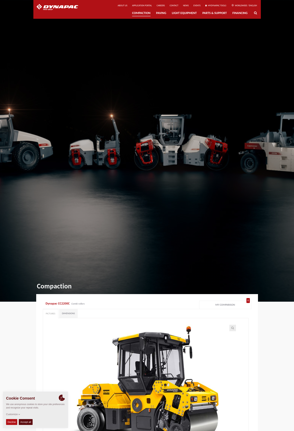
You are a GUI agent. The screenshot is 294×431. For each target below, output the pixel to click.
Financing (240, 13)
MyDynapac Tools (215, 5)
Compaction (141, 13)
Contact (174, 5)
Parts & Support (214, 13)
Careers (161, 5)
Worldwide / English (244, 5)
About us (122, 5)
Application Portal (142, 5)
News (186, 5)
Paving (161, 13)
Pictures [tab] (50, 313)
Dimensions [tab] (68, 313)
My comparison (232, 303)
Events (197, 5)
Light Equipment (184, 13)
